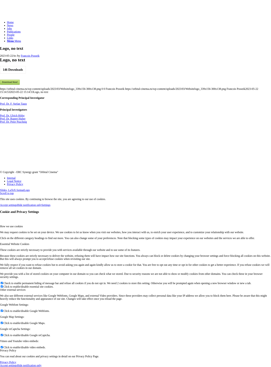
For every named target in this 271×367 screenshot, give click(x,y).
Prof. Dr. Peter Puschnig (13, 121)
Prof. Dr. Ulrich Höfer (12, 115)
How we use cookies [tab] (11, 226)
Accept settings (8, 205)
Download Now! (10, 82)
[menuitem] (139, 22)
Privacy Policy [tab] (8, 350)
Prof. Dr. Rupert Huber (12, 118)
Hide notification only (29, 205)
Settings (46, 205)
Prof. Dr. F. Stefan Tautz (13, 103)
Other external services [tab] (12, 289)
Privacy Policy (8, 362)
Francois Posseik (30, 55)
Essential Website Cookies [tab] (14, 244)
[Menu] (14, 41)
